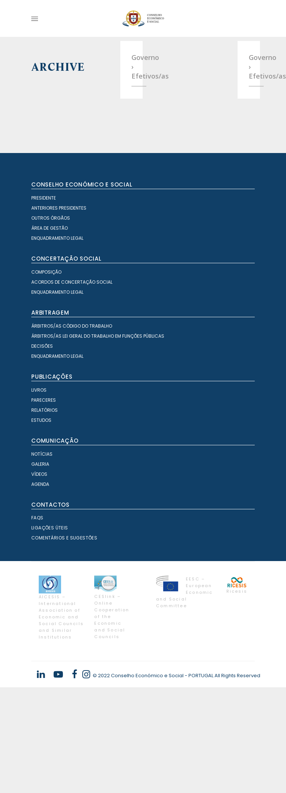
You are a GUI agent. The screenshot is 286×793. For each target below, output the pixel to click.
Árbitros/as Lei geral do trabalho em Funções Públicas (97, 442)
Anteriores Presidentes (58, 313)
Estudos (41, 526)
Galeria (40, 570)
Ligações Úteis (49, 633)
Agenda (40, 590)
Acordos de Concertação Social (71, 388)
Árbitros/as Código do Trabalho (71, 432)
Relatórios (44, 516)
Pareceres (43, 506)
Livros (39, 496)
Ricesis (236, 697)
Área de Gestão (49, 334)
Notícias (42, 560)
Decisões (42, 452)
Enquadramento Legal (57, 344)
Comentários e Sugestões (64, 643)
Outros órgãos (50, 324)
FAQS (37, 623)
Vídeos (39, 580)
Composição (46, 378)
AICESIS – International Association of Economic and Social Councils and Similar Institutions (61, 723)
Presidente (43, 303)
